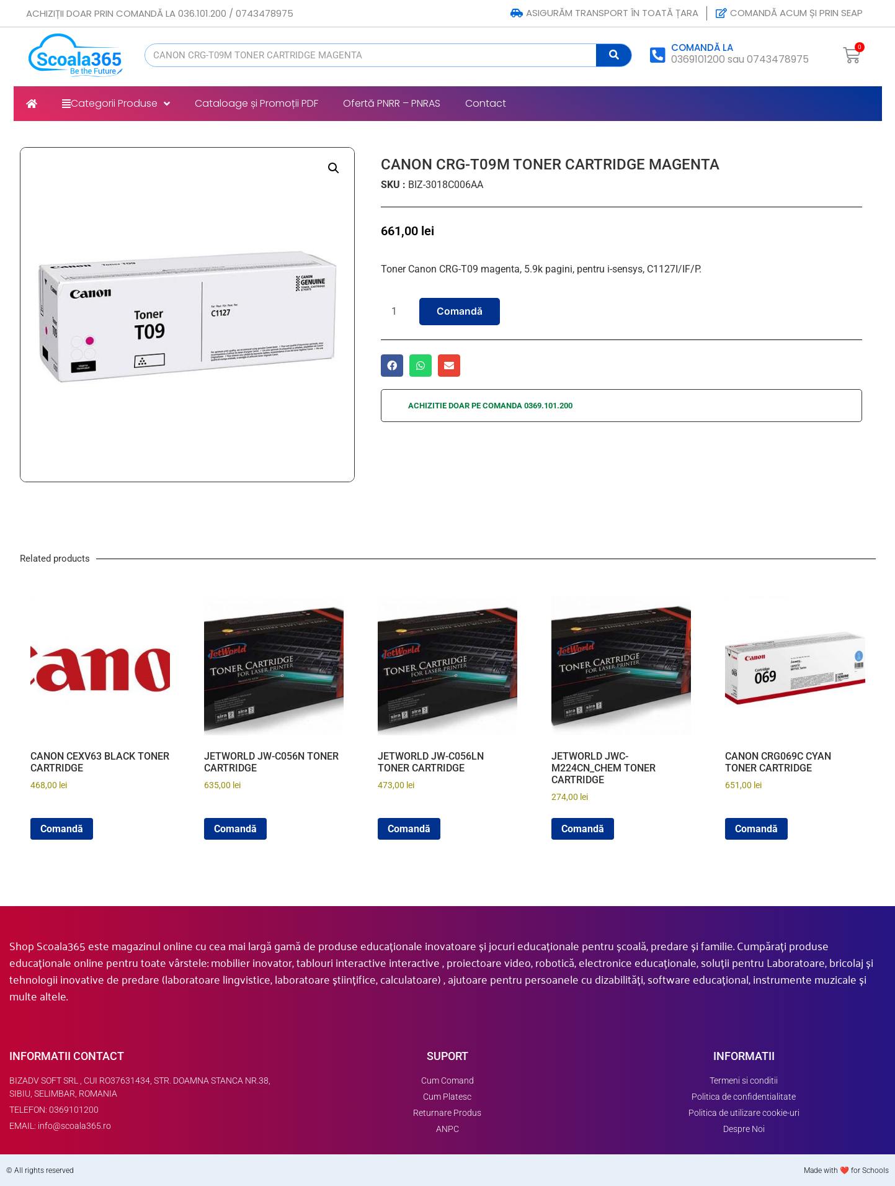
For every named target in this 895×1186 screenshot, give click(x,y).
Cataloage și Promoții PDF (256, 103)
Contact (485, 103)
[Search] (613, 55)
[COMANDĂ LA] (658, 55)
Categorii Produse (116, 103)
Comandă (460, 311)
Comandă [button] (61, 829)
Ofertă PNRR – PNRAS (391, 103)
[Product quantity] (399, 311)
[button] (334, 168)
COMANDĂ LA (702, 47)
